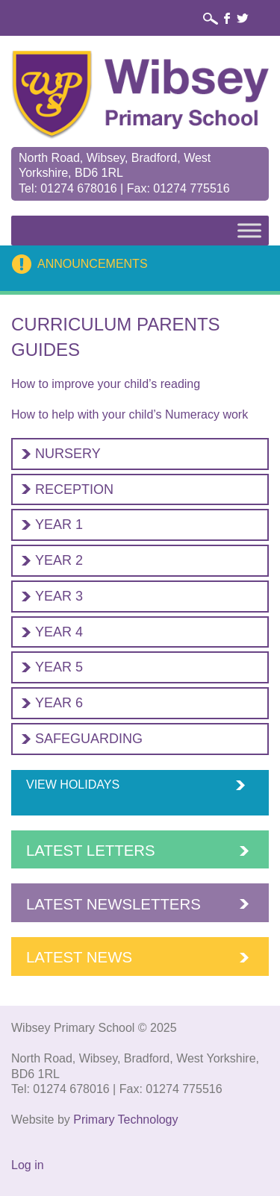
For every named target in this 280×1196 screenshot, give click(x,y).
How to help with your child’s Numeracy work (129, 414)
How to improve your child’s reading (105, 384)
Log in (27, 1165)
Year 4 (59, 631)
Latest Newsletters (113, 904)
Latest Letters (90, 850)
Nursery (68, 453)
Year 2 (59, 560)
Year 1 (59, 524)
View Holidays (72, 784)
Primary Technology (125, 1119)
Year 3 (59, 596)
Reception (74, 489)
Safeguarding (89, 738)
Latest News (79, 957)
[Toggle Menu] (249, 230)
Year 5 (59, 667)
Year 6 (59, 702)
